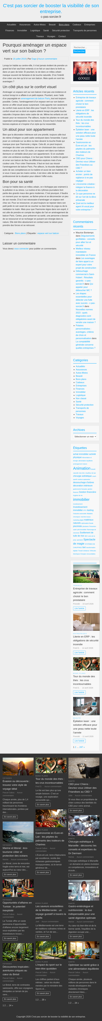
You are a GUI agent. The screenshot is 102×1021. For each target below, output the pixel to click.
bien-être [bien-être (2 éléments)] (82, 473)
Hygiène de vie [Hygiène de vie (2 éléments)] (78, 495)
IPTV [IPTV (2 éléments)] (85, 510)
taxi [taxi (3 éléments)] (84, 547)
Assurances (25, 24)
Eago (34, 59)
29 (43, 1000)
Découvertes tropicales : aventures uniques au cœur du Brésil (16, 970)
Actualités (11, 24)
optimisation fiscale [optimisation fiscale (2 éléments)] (87, 523)
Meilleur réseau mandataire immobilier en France (86, 252)
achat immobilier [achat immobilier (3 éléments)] (81, 454)
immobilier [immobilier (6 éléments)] (81, 499)
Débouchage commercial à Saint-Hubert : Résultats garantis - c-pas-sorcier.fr (85, 277)
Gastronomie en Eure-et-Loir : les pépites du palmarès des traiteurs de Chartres (85, 148)
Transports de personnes (85, 30)
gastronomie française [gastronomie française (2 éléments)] (80, 489)
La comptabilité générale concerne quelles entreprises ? (85, 344)
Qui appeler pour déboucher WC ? (84, 287)
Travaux (40, 36)
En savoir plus (10, 817)
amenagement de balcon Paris (35, 98)
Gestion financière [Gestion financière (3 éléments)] (87, 492)
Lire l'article (79, 608)
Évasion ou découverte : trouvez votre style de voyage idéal (16, 785)
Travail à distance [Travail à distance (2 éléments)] (83, 550)
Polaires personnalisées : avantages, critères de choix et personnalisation (85, 331)
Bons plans (64, 24)
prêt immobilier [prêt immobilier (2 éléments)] (81, 529)
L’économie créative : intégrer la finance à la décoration (86, 187)
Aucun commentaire (47, 59)
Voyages (51, 36)
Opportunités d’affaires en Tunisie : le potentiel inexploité (17, 906)
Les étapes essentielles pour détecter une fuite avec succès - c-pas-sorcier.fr (85, 299)
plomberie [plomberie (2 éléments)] (85, 526)
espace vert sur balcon (48, 233)
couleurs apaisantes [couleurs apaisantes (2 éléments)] (84, 479)
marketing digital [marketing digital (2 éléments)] (78, 520)
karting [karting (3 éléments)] (90, 510)
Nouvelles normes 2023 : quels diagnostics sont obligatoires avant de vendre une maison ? (86, 315)
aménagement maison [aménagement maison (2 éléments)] (80, 464)
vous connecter (21, 249)
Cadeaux (77, 24)
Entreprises (89, 24)
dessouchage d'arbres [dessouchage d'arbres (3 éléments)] (83, 482)
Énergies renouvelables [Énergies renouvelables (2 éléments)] (88, 554)
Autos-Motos (40, 24)
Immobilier (22, 30)
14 (10, 1005)
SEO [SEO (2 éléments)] (86, 536)
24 (76, 1003)
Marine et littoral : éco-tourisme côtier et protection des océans (15, 852)
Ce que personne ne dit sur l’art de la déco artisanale (86, 197)
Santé (46, 30)
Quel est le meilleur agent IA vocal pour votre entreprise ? (85, 206)
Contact (62, 36)
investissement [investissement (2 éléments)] (77, 504)
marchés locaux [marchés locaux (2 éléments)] (86, 517)
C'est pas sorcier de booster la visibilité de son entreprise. (58, 1017)
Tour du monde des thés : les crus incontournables (85, 123)
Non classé (81, 398)
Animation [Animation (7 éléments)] (81, 468)
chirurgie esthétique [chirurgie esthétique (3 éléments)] (82, 476)
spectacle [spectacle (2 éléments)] (80, 540)
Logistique (35, 30)
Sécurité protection (61, 30)
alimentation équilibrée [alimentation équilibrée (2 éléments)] (85, 461)
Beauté (52, 24)
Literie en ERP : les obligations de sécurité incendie (85, 113)
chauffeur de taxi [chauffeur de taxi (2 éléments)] (90, 473)
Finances (9, 30)
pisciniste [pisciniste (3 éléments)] (77, 526)
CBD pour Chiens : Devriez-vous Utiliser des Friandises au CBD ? (82, 788)
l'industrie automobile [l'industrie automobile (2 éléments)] (79, 513)
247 (81, 747)
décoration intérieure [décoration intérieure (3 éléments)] (83, 485)
